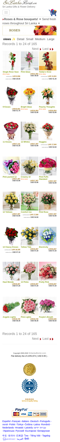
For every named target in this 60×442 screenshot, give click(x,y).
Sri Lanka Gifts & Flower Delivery (18, 6)
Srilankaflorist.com (37, 353)
